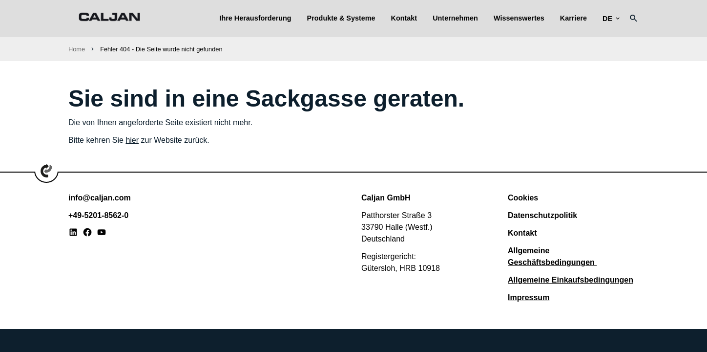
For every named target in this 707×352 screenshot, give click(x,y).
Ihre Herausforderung (255, 18)
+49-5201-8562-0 (98, 215)
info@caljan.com (99, 198)
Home (76, 49)
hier (132, 140)
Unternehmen (455, 18)
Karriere (573, 18)
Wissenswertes (519, 18)
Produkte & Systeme (341, 18)
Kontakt (404, 18)
